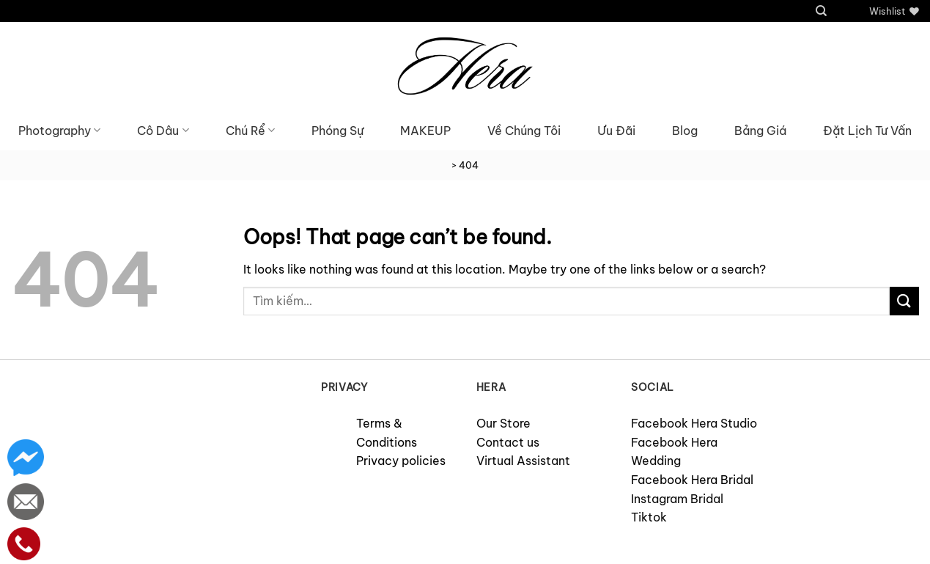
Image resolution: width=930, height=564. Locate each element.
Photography (59, 130)
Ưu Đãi (616, 130)
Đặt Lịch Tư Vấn (867, 130)
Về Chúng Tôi (524, 130)
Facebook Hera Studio (694, 423)
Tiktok (649, 517)
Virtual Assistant (523, 460)
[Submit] (904, 301)
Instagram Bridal (677, 498)
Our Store (503, 423)
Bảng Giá (760, 130)
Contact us (507, 442)
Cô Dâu (162, 130)
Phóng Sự (337, 130)
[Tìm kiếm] (821, 11)
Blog (685, 130)
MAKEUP (425, 130)
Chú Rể (250, 130)
